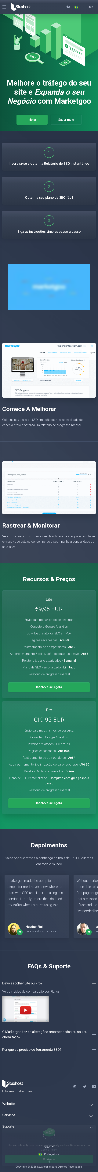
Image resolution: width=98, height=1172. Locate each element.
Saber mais (66, 119)
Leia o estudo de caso (41, 931)
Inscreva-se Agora (49, 687)
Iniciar (32, 119)
